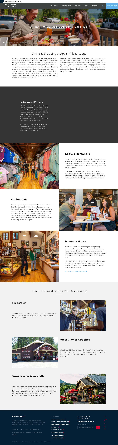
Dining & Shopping (66, 5)
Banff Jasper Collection (60, 421)
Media (14, 434)
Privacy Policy (26, 441)
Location (77, 5)
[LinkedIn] (105, 429)
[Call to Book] (103, 6)
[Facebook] (105, 416)
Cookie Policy (35, 441)
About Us (15, 429)
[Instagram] (105, 423)
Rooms (86, 5)
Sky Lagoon (55, 427)
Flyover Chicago (57, 438)
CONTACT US (90, 421)
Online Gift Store (18, 432)
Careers (28, 432)
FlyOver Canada (57, 429)
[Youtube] (105, 426)
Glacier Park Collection (60, 424)
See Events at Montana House (75, 271)
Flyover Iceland (57, 432)
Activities (94, 5)
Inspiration (24, 429)
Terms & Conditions (46, 441)
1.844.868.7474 (82, 421)
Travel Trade (38, 432)
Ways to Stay (54, 5)
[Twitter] (105, 420)
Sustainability (34, 429)
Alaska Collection (57, 419)
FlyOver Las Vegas (57, 435)
